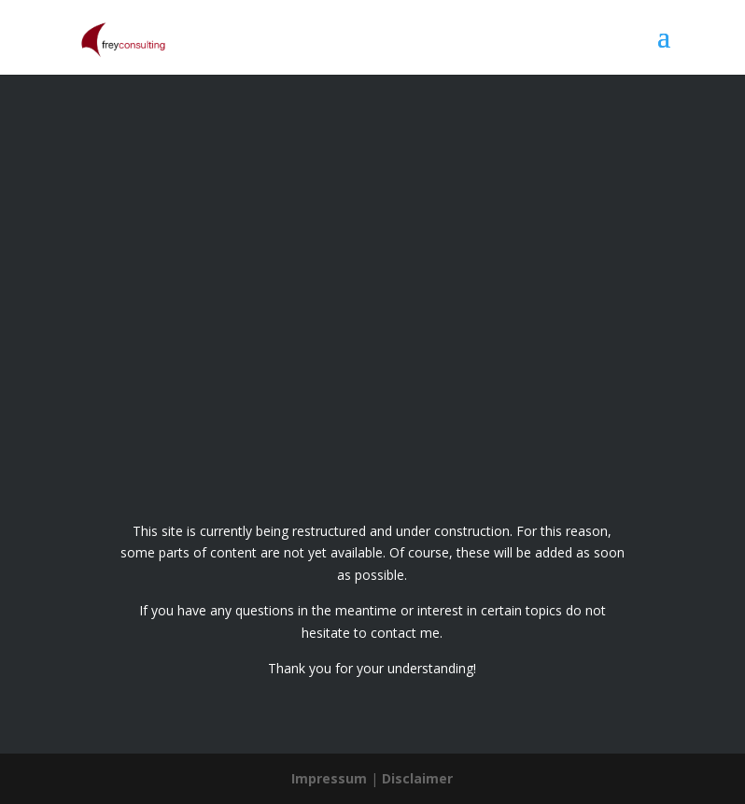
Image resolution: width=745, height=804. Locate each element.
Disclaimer (417, 778)
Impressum (329, 778)
